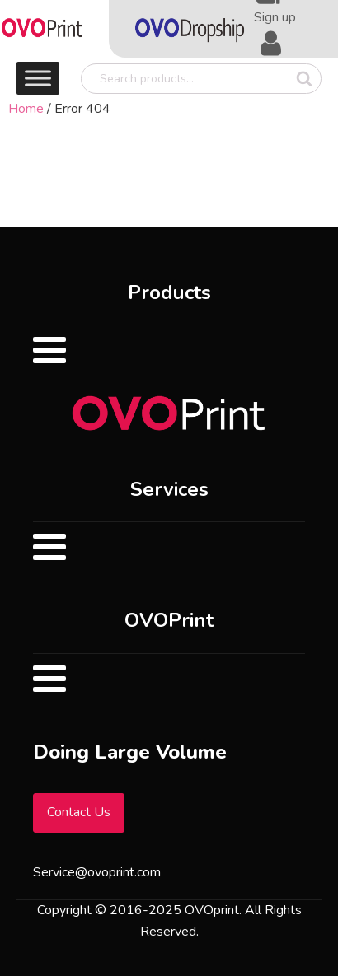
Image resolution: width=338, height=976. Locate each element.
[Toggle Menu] (38, 78)
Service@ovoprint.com (97, 872)
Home (26, 109)
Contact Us (78, 812)
